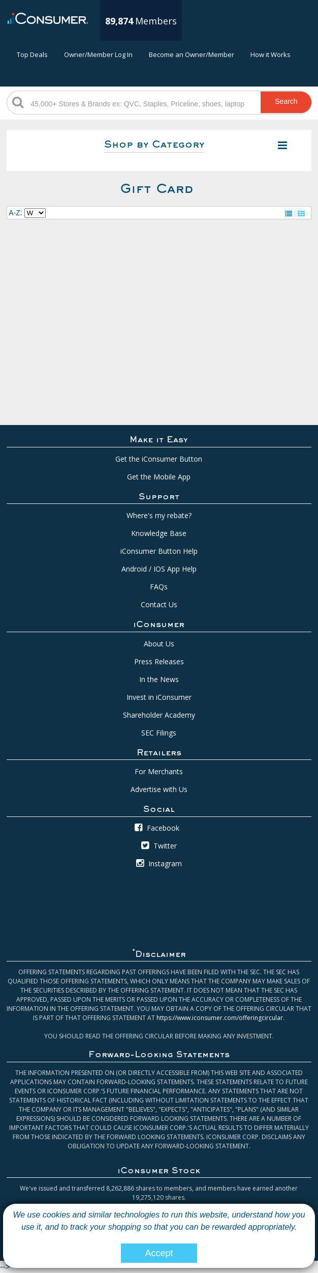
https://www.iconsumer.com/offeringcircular (219, 1017)
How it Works (270, 54)
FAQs (159, 586)
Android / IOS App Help (159, 569)
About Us (159, 643)
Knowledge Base (158, 533)
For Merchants (159, 771)
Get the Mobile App (158, 477)
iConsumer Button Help (159, 551)
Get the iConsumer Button (158, 459)
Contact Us (159, 604)
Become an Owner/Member (191, 54)
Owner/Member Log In (98, 54)
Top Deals (32, 54)
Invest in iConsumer (159, 697)
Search (286, 101)
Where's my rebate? (159, 515)
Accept (159, 1253)
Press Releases (159, 661)
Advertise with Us (159, 789)
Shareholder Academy (159, 715)
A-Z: (15, 213)
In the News (159, 679)
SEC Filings (158, 733)
